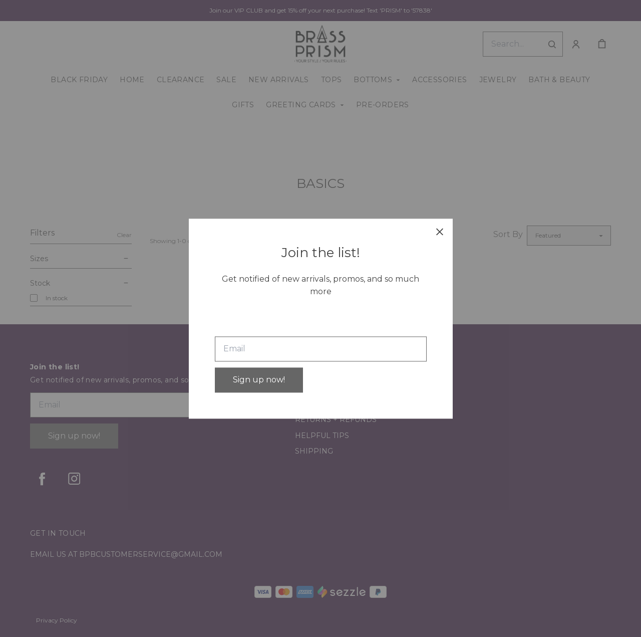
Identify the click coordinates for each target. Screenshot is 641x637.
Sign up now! (259, 379)
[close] (440, 232)
